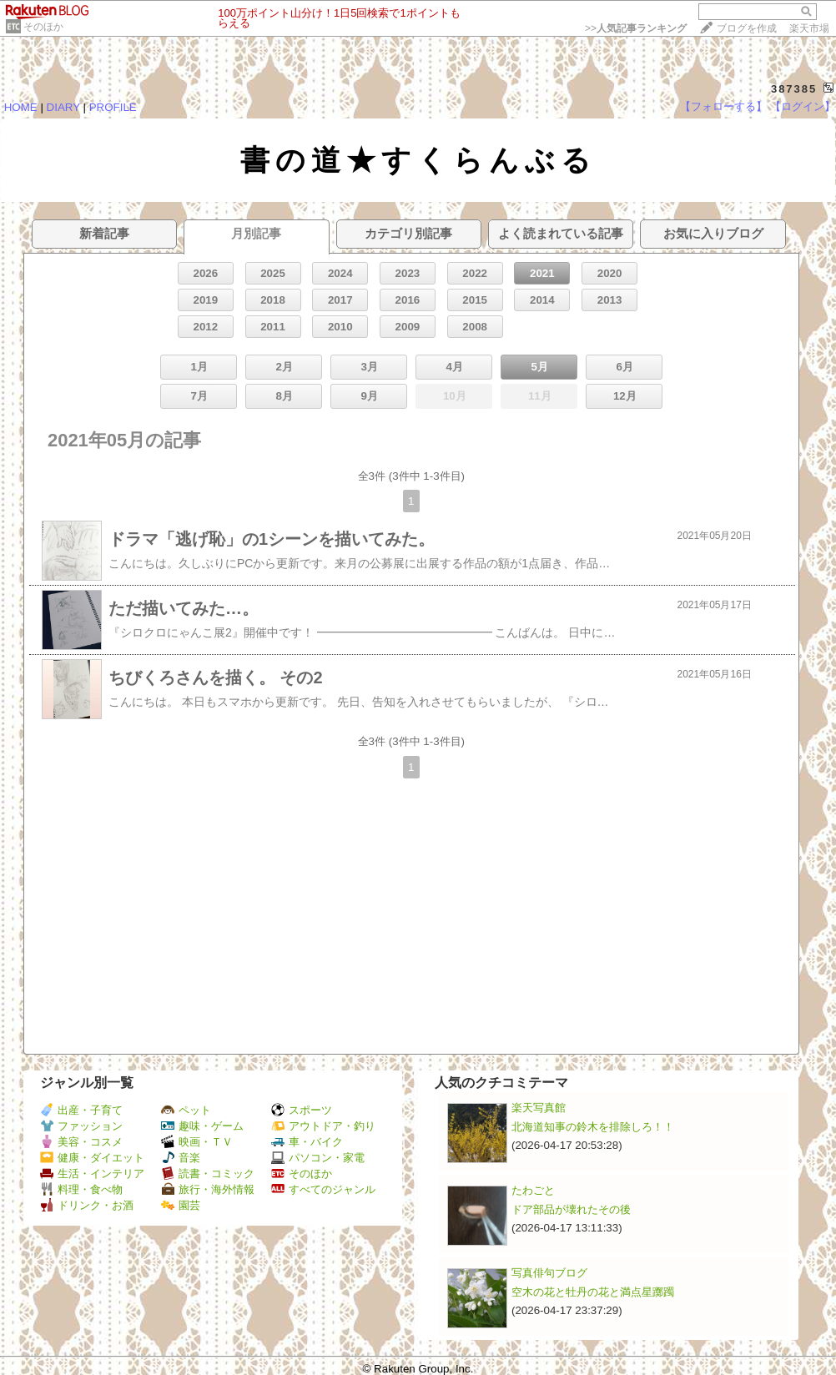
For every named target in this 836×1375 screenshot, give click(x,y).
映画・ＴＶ (197, 1142)
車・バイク (307, 1142)
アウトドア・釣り (323, 1126)
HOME (21, 107)
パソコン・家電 (318, 1157)
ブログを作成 (747, 28)
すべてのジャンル (323, 1189)
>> (636, 28)
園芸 (180, 1205)
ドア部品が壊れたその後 (571, 1209)
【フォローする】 (723, 106)
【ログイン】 (802, 106)
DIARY (63, 107)
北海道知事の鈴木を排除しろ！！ (592, 1127)
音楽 (180, 1157)
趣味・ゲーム (202, 1126)
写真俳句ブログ (549, 1273)
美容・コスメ (81, 1142)
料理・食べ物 (81, 1189)
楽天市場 (809, 28)
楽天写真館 (538, 1107)
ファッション (81, 1126)
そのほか (43, 27)
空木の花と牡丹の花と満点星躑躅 (592, 1292)
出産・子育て (81, 1110)
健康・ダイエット (92, 1157)
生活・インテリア (92, 1173)
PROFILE (113, 107)
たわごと (533, 1190)
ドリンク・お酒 (86, 1205)
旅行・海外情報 (207, 1189)
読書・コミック (207, 1173)
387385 (794, 89)
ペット (186, 1110)
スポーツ (301, 1110)
